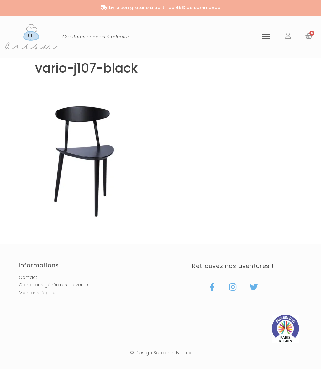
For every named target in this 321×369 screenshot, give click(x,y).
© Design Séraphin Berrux (160, 353)
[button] (266, 36)
